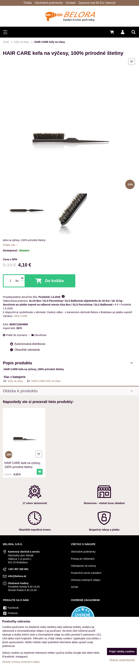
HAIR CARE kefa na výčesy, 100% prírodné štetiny (23, 460)
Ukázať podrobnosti (121, 660)
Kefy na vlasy (15, 381)
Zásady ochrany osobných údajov (21, 661)
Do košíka (54, 280)
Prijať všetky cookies (122, 651)
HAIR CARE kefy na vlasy (45, 381)
